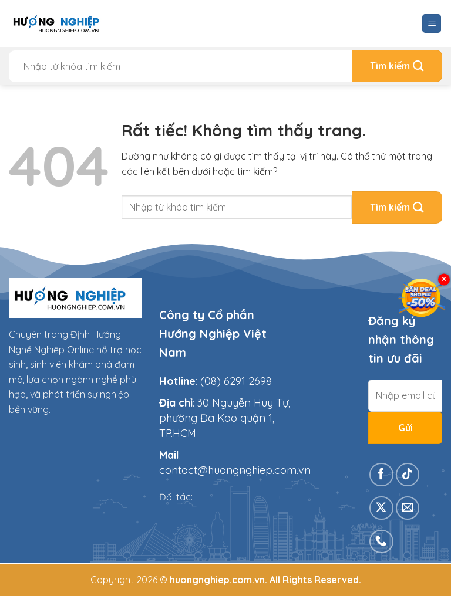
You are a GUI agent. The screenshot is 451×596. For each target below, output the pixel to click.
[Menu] (431, 23)
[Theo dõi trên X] (381, 508)
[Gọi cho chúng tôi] (381, 542)
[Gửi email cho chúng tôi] (408, 508)
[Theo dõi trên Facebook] (381, 475)
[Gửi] (397, 66)
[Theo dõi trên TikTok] (408, 475)
